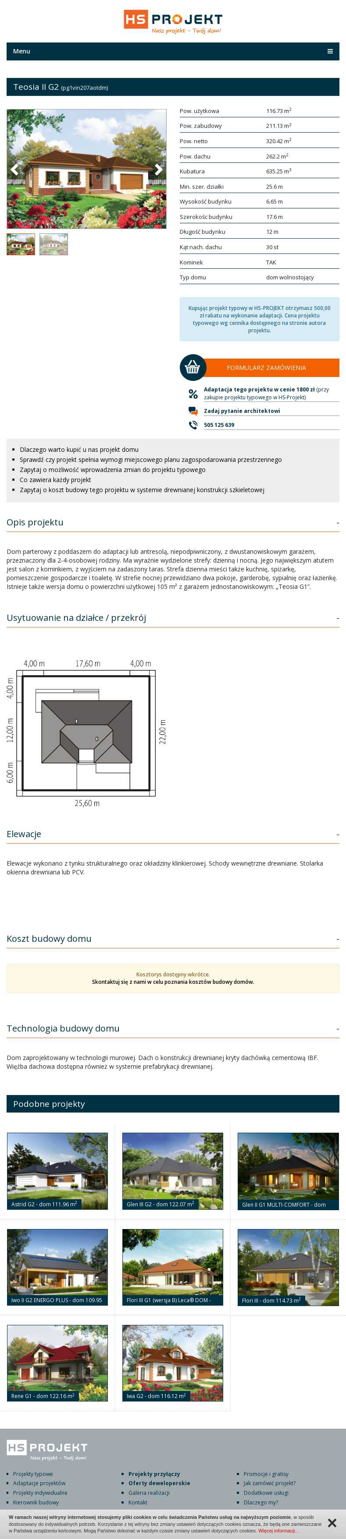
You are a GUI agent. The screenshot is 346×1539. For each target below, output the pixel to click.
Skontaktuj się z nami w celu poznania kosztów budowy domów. (173, 982)
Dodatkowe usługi (266, 1493)
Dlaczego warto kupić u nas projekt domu (79, 449)
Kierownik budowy (36, 1502)
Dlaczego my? (261, 1502)
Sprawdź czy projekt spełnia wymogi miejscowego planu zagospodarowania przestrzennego (151, 459)
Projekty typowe (33, 1474)
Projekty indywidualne (40, 1493)
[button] (15, 169)
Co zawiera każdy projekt (55, 479)
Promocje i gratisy (266, 1474)
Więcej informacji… (279, 1530)
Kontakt (137, 1502)
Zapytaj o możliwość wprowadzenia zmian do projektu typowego (113, 469)
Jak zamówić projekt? (270, 1483)
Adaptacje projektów (39, 1483)
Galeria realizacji (149, 1493)
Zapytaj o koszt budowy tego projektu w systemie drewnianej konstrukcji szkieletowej (142, 490)
